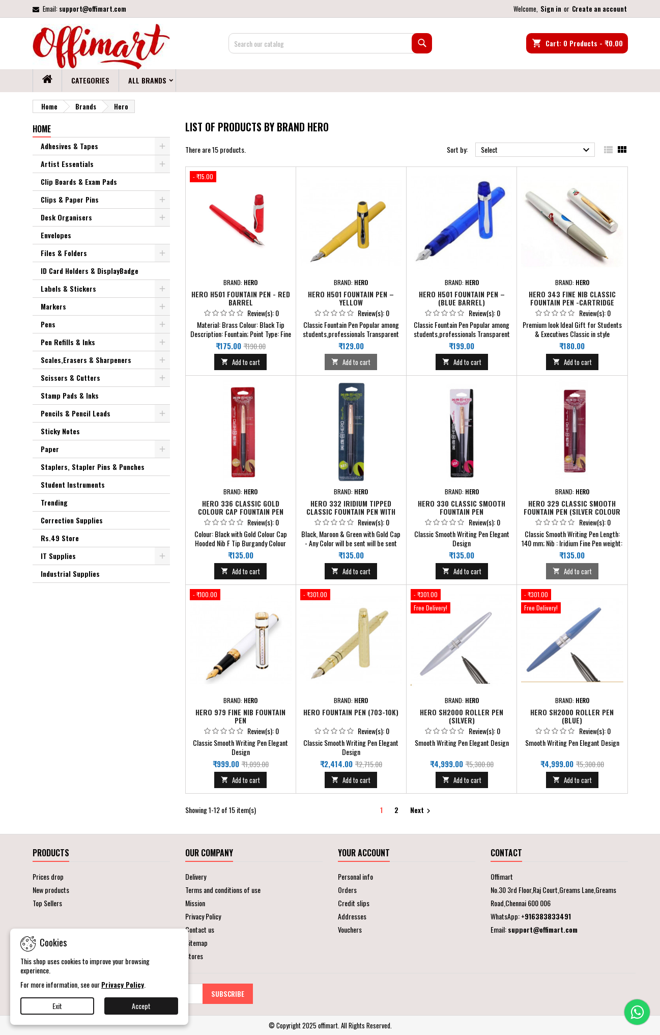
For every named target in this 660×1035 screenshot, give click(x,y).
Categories (90, 80)
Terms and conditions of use (223, 889)
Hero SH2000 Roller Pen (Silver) (461, 716)
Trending (54, 502)
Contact (506, 853)
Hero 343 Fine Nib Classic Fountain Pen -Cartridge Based (572, 302)
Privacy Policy (203, 916)
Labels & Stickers (68, 288)
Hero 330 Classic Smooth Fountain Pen (461, 507)
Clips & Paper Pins (70, 199)
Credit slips (353, 903)
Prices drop (48, 876)
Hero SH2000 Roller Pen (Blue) (572, 716)
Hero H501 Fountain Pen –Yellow (351, 298)
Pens (48, 324)
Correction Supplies (72, 520)
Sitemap (196, 942)
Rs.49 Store (60, 538)
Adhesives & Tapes (69, 146)
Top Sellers (47, 903)
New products (51, 889)
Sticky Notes (60, 431)
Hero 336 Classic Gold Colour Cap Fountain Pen (240, 507)
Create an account (599, 9)
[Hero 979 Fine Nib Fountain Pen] (241, 595)
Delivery (195, 876)
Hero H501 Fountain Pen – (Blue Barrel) (462, 298)
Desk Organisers (66, 217)
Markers (53, 306)
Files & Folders (64, 252)
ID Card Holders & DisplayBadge (89, 270)
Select (536, 150)
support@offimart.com (92, 9)
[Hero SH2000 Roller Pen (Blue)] (572, 602)
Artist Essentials (67, 163)
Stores (194, 955)
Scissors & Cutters (70, 377)
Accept (141, 1005)
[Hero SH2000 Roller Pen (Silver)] (461, 602)
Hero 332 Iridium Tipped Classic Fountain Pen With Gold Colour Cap (350, 511)
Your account (364, 853)
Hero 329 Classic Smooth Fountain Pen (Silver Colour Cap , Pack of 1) (572, 511)
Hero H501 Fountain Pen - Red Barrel (240, 298)
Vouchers (350, 929)
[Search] (330, 43)
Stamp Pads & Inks (70, 395)
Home (42, 129)
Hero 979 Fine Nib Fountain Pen (240, 716)
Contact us (199, 929)
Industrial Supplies (70, 573)
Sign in (550, 9)
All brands (147, 80)
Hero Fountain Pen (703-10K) (350, 712)
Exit (57, 1005)
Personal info (355, 876)
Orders (347, 889)
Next (421, 810)
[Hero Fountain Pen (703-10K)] (351, 595)
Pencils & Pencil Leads (75, 413)
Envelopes (56, 235)
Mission (195, 903)
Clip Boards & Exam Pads (79, 181)
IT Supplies (58, 555)
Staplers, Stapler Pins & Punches (93, 466)
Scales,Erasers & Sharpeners (86, 359)
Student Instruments (73, 484)
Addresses (352, 916)
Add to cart (240, 362)
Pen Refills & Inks (68, 342)
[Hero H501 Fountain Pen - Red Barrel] (241, 177)
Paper (50, 448)
